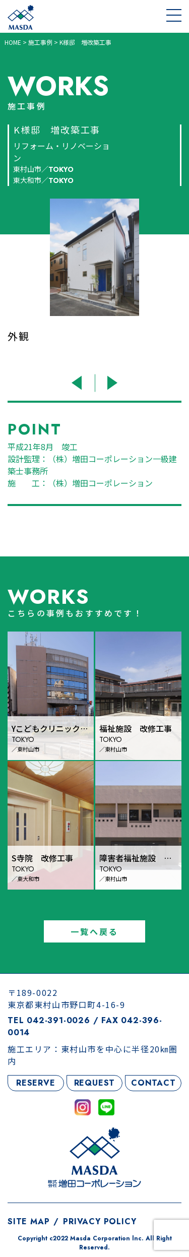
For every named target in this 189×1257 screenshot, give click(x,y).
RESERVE (35, 1083)
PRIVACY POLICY (99, 1221)
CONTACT (153, 1083)
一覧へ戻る (95, 931)
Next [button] (111, 383)
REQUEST (94, 1083)
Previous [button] (78, 383)
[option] (94, 283)
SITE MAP (28, 1221)
